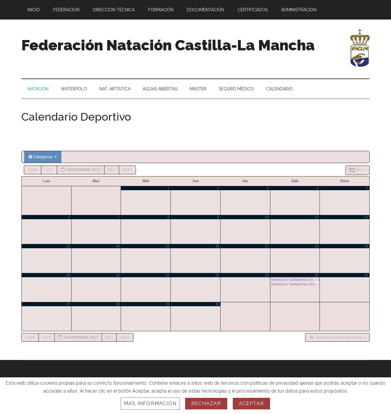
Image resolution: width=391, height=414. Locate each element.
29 (167, 304)
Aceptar (251, 403)
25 (316, 275)
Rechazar (206, 403)
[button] (337, 337)
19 (366, 246)
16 (217, 246)
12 (366, 217)
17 (267, 246)
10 (267, 217)
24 (267, 275)
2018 (127, 170)
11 (316, 217)
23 (217, 275)
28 (117, 304)
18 (316, 246)
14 (117, 246)
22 (167, 275)
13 (68, 246)
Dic (112, 170)
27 (68, 304)
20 (68, 275)
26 (366, 275)
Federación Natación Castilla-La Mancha (168, 45)
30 (217, 304)
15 (167, 246)
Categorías (43, 156)
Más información (150, 403)
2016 (32, 170)
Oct (49, 170)
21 (117, 275)
